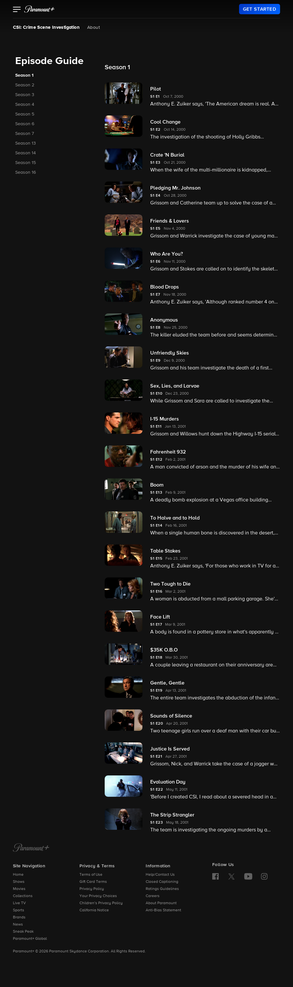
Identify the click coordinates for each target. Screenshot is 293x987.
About (93, 27)
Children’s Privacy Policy (101, 903)
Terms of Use (90, 875)
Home (18, 875)
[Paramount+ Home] (31, 848)
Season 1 (24, 75)
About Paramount (161, 903)
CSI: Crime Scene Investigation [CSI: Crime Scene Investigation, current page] (46, 27)
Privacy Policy (91, 889)
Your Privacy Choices (98, 896)
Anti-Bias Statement (163, 910)
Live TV (19, 903)
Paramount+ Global (30, 939)
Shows (19, 882)
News (18, 925)
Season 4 (24, 104)
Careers (153, 896)
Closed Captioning (162, 882)
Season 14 (25, 153)
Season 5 (24, 114)
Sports (18, 910)
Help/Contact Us (160, 875)
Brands (19, 917)
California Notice (94, 910)
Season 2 (24, 85)
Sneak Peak (23, 932)
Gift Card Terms (93, 882)
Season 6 (24, 124)
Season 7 (24, 133)
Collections (23, 896)
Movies (19, 889)
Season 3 (24, 95)
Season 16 (25, 172)
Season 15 (25, 162)
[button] (17, 10)
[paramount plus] (39, 9)
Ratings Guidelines (162, 889)
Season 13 (25, 143)
